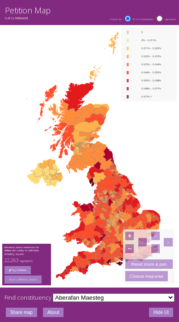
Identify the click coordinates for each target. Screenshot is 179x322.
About (53, 312)
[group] (26, 279)
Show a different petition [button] (23, 279)
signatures (170, 19)
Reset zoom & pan (148, 264)
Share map (21, 312)
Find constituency (27, 297)
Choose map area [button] (146, 276)
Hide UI (161, 312)
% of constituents (143, 19)
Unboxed (21, 18)
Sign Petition (17, 270)
